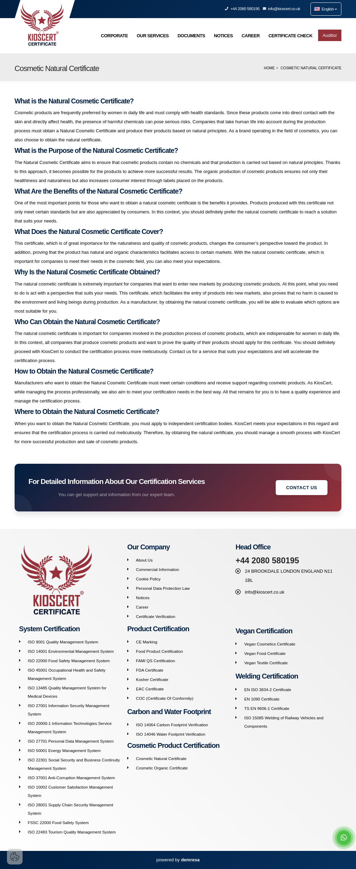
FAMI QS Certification (155, 660)
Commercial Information (157, 569)
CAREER (251, 35)
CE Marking (146, 642)
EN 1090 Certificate (261, 699)
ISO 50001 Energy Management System (64, 750)
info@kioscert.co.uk (281, 8)
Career (142, 607)
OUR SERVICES (153, 35)
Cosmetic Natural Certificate (161, 758)
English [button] (325, 9)
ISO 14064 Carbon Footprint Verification (172, 724)
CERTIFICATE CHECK (290, 35)
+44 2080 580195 (242, 8)
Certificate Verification (155, 616)
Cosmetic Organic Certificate (162, 768)
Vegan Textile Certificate (266, 662)
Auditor (330, 35)
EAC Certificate (150, 689)
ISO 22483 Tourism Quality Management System (72, 832)
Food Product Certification (159, 651)
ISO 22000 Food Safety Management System (69, 660)
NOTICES (223, 35)
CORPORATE (114, 35)
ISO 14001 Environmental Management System (71, 651)
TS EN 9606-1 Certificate (266, 708)
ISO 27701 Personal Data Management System (71, 741)
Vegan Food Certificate (264, 653)
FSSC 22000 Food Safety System (58, 822)
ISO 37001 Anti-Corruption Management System (71, 777)
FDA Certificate (149, 670)
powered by (178, 859)
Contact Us (301, 487)
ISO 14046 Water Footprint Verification (170, 734)
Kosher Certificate (152, 679)
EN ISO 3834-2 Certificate (267, 689)
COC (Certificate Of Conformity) (164, 698)
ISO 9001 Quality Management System (63, 642)
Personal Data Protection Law (163, 588)
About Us (144, 560)
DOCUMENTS (191, 35)
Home (269, 68)
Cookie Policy (148, 579)
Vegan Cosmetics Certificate (269, 644)
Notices (142, 597)
